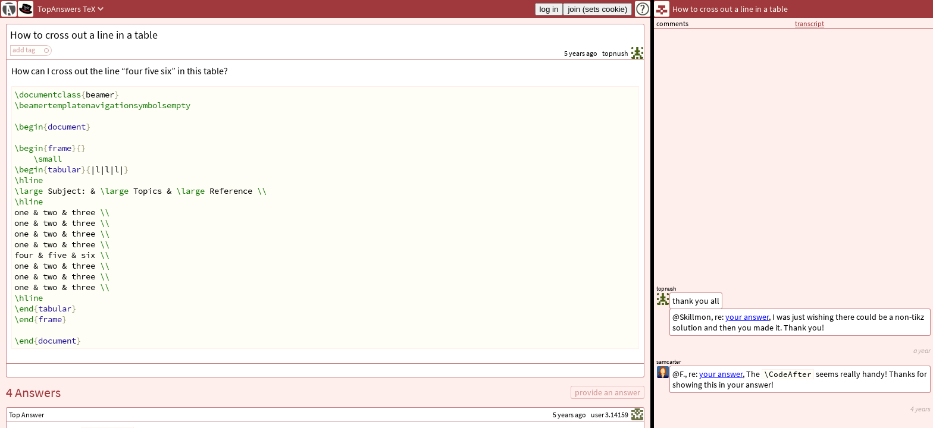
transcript (809, 23)
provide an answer (607, 392)
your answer (721, 374)
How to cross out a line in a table (84, 35)
